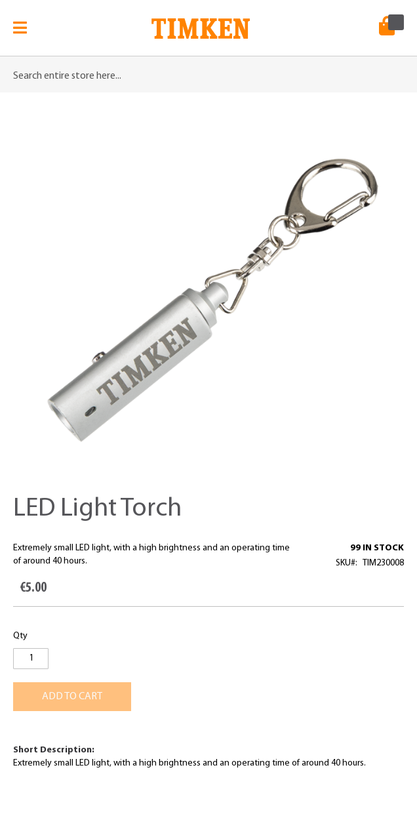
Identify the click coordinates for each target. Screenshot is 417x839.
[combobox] (208, 76)
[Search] (391, 69)
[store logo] (200, 33)
